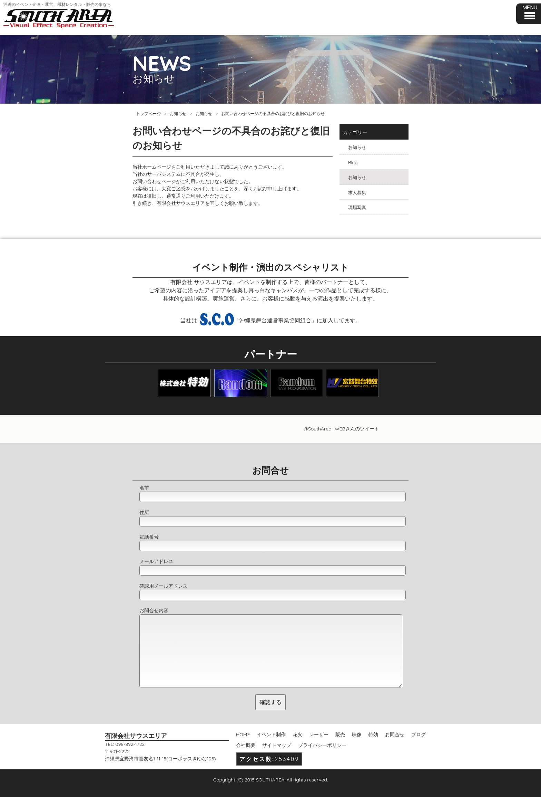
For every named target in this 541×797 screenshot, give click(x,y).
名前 (144, 488)
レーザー (318, 734)
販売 (340, 734)
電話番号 (149, 537)
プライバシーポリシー (322, 745)
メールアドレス (156, 561)
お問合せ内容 (153, 610)
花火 (297, 734)
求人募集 (357, 192)
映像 (357, 734)
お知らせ (178, 113)
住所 (144, 512)
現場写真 (357, 207)
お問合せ (394, 734)
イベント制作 (271, 734)
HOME (243, 734)
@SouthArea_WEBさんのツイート (341, 429)
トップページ (148, 113)
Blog (352, 162)
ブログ (418, 734)
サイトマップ (276, 745)
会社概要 (245, 745)
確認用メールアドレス (163, 586)
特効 (373, 734)
